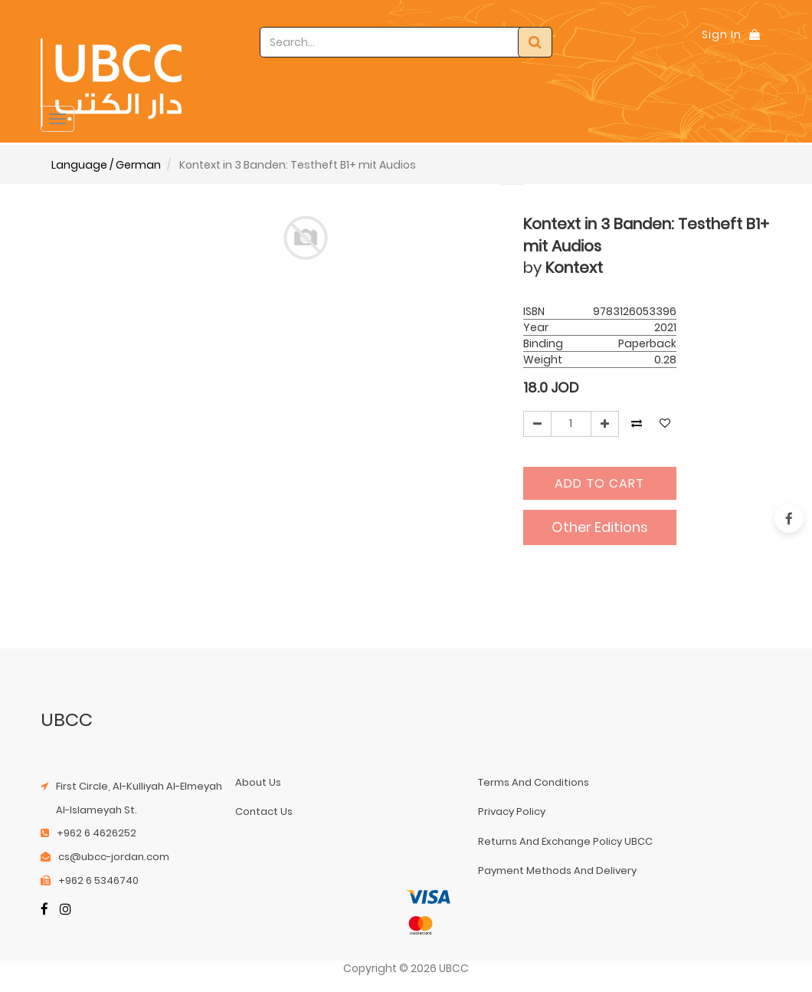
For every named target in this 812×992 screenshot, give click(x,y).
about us (258, 782)
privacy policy (511, 811)
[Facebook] (44, 911)
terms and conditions (533, 782)
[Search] (535, 42)
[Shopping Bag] (754, 34)
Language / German (106, 164)
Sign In (722, 34)
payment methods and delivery (557, 870)
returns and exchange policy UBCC (565, 841)
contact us (264, 811)
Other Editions (600, 527)
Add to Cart (599, 483)
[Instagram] (65, 911)
